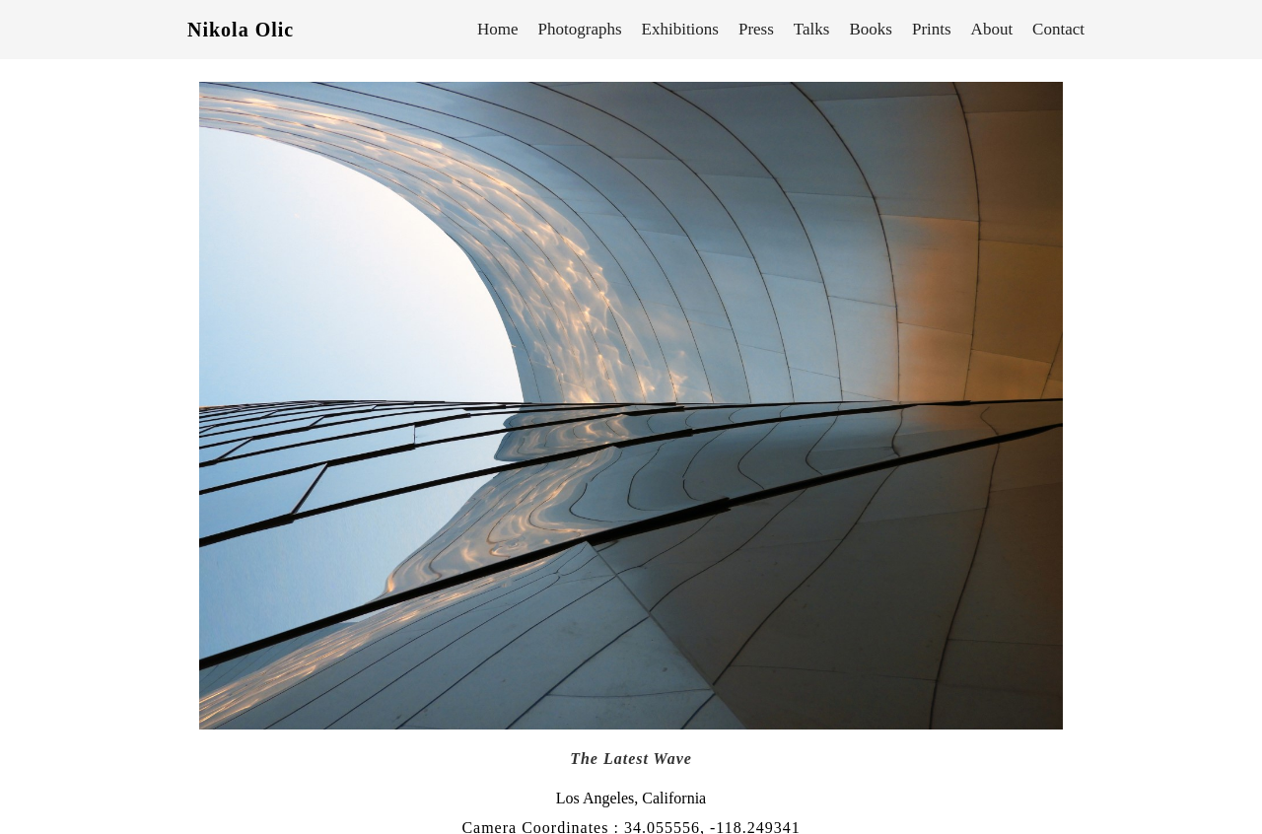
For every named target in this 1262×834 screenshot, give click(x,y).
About (992, 29)
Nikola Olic (240, 29)
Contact (1058, 29)
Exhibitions (680, 29)
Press (756, 29)
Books (870, 29)
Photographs (580, 29)
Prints (931, 29)
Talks (812, 29)
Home (498, 29)
